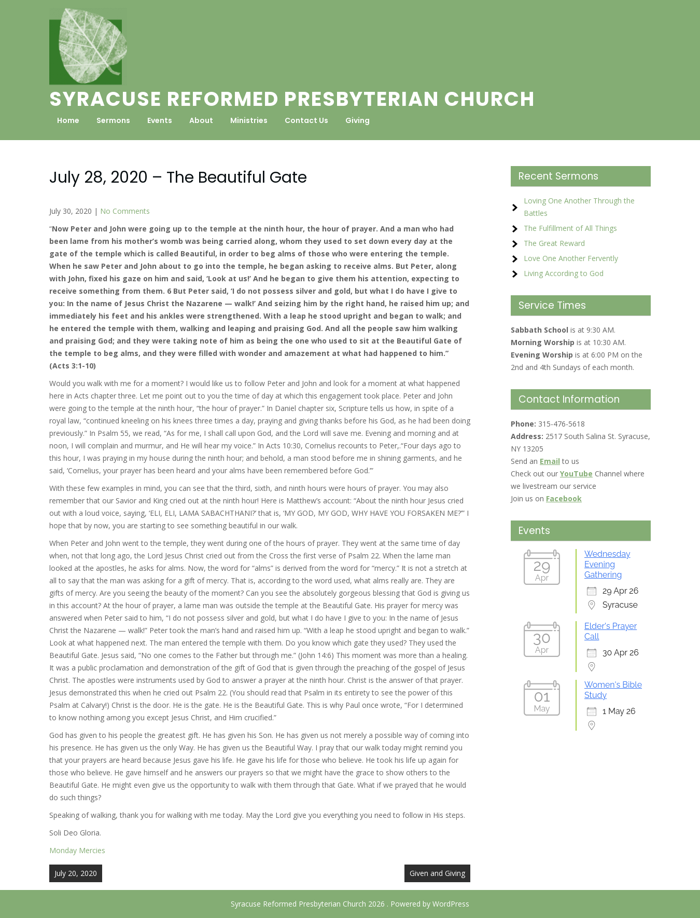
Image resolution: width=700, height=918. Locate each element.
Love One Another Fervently (571, 258)
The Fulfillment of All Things (570, 228)
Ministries (249, 120)
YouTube (576, 473)
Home (68, 120)
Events (159, 120)
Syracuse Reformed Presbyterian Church (292, 99)
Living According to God (564, 273)
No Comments (125, 211)
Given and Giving (437, 873)
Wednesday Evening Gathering (607, 564)
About (201, 120)
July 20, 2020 (75, 873)
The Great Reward (554, 243)
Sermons (113, 120)
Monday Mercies (77, 850)
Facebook (564, 498)
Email (550, 461)
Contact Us (306, 120)
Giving (357, 120)
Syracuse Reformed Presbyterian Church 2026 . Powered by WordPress (350, 904)
